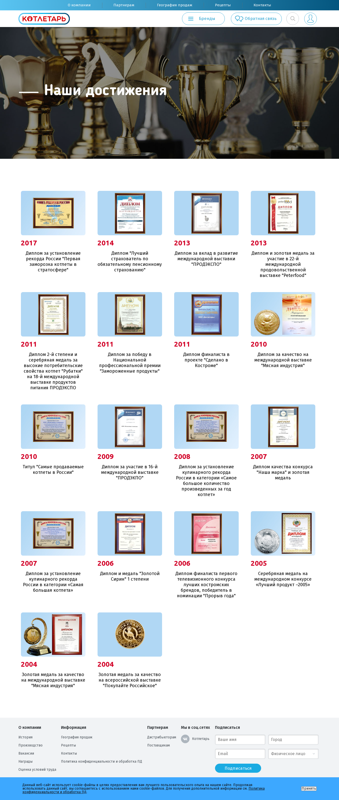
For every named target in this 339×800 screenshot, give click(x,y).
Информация (73, 727)
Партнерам (123, 5)
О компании (79, 5)
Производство (30, 745)
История (25, 737)
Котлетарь (195, 739)
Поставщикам (158, 745)
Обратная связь (254, 19)
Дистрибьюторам (161, 737)
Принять (309, 788)
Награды (25, 761)
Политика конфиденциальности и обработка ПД (101, 761)
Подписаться (227, 727)
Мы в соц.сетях (195, 727)
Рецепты (223, 5)
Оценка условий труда (37, 769)
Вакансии (26, 753)
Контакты (262, 5)
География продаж (174, 5)
